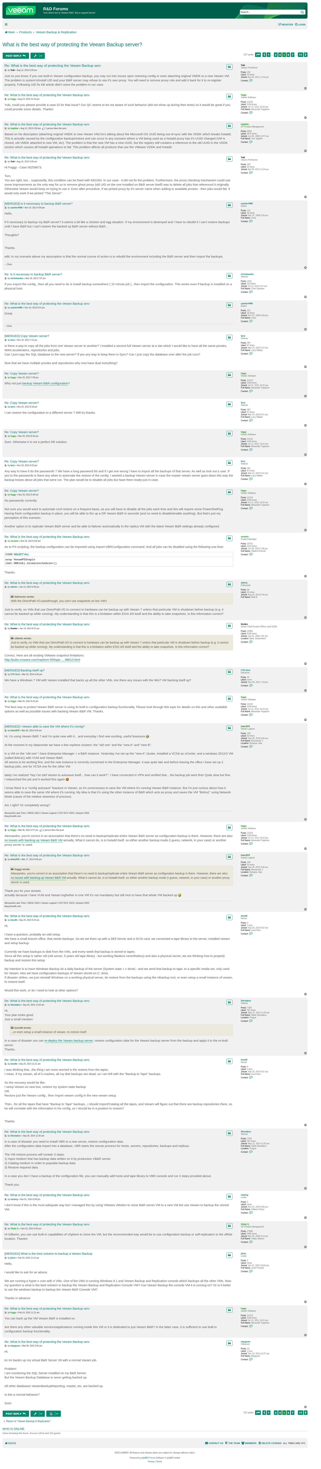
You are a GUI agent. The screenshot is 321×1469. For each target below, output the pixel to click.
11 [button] (300, 55)
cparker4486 (247, 203)
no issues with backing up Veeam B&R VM (33, 840)
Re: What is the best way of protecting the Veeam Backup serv (53, 66)
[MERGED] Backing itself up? (25, 670)
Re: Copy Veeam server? (22, 373)
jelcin (243, 1253)
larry (243, 336)
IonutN (244, 916)
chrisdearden (247, 274)
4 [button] (280, 55)
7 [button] (293, 55)
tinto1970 (245, 726)
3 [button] (276, 55)
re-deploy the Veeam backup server (68, 1040)
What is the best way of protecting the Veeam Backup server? (72, 44)
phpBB (144, 1458)
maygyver (245, 1342)
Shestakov (246, 1001)
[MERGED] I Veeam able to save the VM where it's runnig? (45, 726)
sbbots (244, 583)
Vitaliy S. (245, 1224)
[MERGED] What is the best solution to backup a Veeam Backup (48, 1253)
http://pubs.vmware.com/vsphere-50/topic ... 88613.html (42, 659)
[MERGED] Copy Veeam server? (27, 336)
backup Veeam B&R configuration (45, 383)
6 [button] (288, 55)
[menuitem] (300, 24)
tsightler (245, 124)
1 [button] (268, 55)
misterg (244, 1195)
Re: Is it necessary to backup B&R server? (33, 274)
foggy (243, 95)
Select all (21, 554)
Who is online (13, 1428)
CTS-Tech (245, 670)
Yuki (243, 65)
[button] (258, 54)
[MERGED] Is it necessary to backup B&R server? (39, 203)
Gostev (244, 624)
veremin (245, 537)
